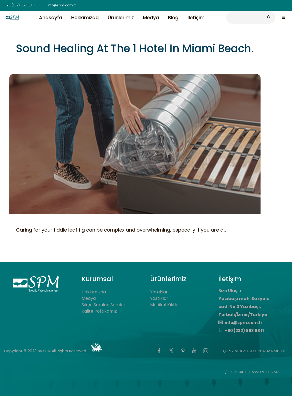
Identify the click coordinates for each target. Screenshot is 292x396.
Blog (173, 17)
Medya (151, 17)
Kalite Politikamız (99, 311)
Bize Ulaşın (229, 291)
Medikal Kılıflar (165, 305)
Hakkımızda (85, 17)
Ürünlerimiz (121, 17)
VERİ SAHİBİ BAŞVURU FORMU (254, 372)
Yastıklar (159, 298)
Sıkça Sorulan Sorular (103, 305)
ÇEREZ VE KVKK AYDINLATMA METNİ (254, 351)
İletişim (196, 17)
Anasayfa (50, 17)
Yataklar (159, 292)
